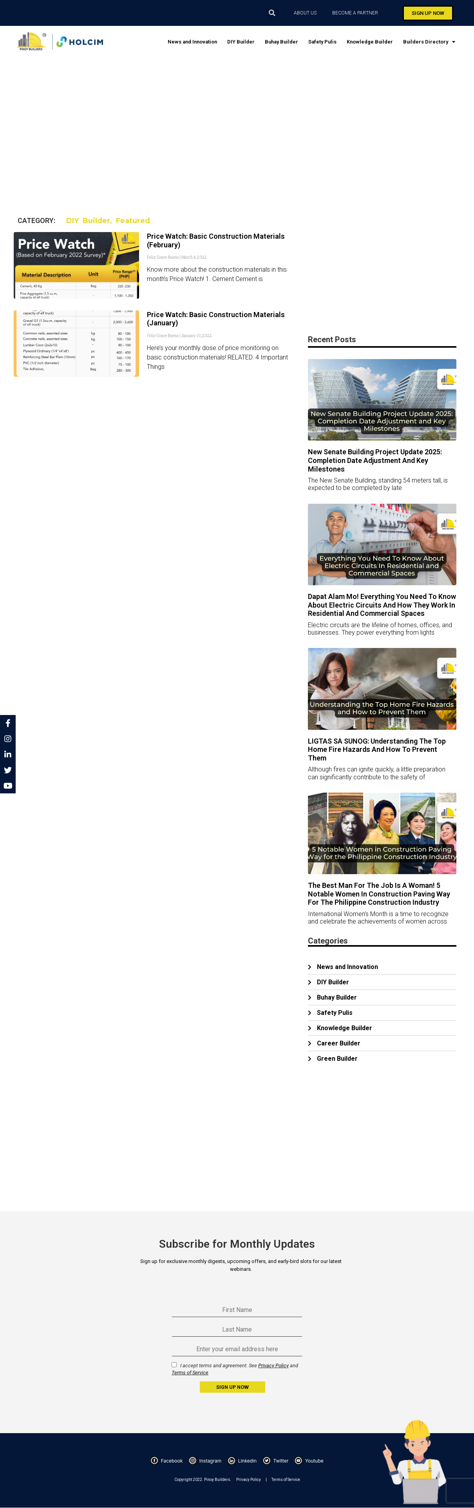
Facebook (166, 1460)
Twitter (275, 1460)
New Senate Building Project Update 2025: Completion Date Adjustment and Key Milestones (375, 460)
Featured (133, 220)
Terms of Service (190, 1373)
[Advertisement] (248, 124)
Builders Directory (429, 41)
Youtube (309, 1460)
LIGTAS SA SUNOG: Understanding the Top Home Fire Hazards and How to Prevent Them (377, 749)
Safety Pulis (322, 42)
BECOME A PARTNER (357, 13)
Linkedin (242, 1460)
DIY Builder (241, 42)
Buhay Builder (281, 42)
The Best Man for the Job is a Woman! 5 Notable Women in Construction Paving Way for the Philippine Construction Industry (379, 893)
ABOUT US (305, 13)
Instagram (205, 1460)
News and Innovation (192, 42)
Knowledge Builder (370, 42)
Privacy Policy (273, 1365)
